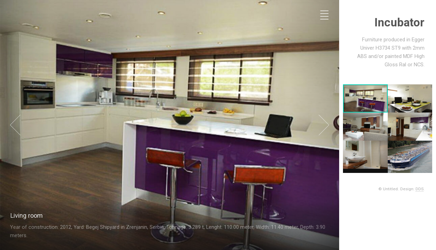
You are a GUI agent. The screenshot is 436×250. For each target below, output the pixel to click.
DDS (420, 188)
